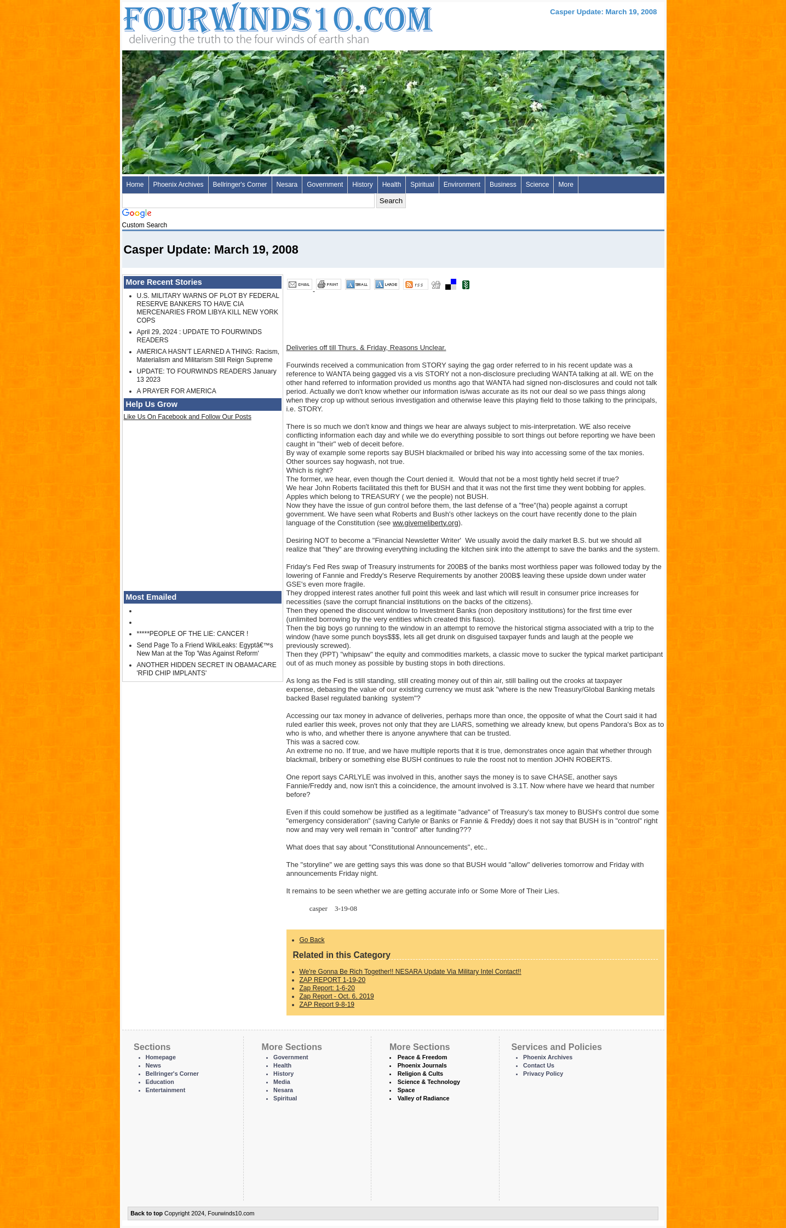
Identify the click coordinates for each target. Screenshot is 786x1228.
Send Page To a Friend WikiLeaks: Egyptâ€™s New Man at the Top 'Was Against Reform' (205, 649)
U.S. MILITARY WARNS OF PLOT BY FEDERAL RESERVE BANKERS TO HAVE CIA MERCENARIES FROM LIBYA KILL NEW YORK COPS (208, 308)
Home (135, 184)
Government (325, 184)
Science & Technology (429, 1081)
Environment (462, 184)
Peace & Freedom (422, 1057)
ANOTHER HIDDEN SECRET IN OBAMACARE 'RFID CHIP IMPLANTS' (207, 669)
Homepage (161, 1057)
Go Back (312, 940)
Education (160, 1081)
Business (503, 184)
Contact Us (538, 1065)
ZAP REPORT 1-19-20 (333, 980)
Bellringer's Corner (240, 184)
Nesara (287, 184)
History (362, 184)
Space (406, 1090)
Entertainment (166, 1090)
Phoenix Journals (422, 1065)
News (153, 1065)
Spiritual (422, 184)
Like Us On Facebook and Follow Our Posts (187, 417)
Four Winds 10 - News (231, 21)
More (565, 184)
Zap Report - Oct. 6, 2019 (337, 996)
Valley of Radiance (424, 1098)
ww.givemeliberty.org (425, 523)
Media (281, 1081)
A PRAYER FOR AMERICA (176, 391)
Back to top (146, 1213)
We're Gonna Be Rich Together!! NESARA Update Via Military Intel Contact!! (410, 971)
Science (537, 184)
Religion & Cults (420, 1073)
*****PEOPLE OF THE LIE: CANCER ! (193, 634)
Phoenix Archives (178, 184)
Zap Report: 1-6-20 (327, 988)
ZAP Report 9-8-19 (327, 1004)
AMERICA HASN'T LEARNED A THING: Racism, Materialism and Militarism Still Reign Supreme (208, 356)
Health (391, 184)
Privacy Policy (543, 1073)
